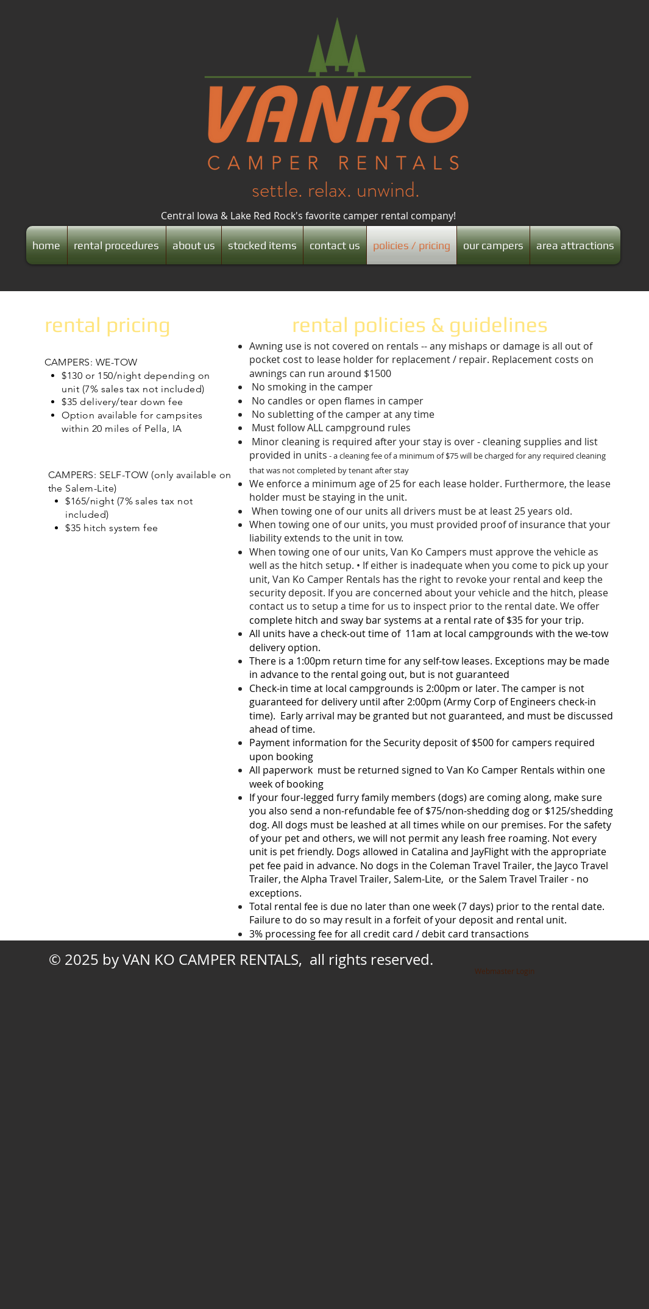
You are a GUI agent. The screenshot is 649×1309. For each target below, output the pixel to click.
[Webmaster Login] (504, 971)
